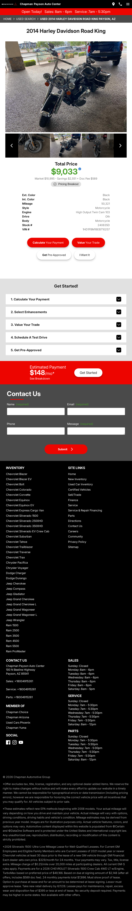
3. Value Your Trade (66, 320)
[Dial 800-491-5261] (120, 4)
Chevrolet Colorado (18, 485)
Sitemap (73, 542)
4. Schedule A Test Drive (66, 333)
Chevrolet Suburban (18, 532)
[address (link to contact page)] (113, 4)
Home (7, 18)
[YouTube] (21, 738)
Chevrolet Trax (15, 553)
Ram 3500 (12, 631)
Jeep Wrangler (15, 615)
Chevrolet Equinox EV (19, 500)
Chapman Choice (16, 707)
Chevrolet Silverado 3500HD (23, 521)
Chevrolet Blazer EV (18, 474)
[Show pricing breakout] (78, 168)
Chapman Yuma (16, 723)
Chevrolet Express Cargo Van (24, 506)
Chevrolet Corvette (17, 490)
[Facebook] (8, 738)
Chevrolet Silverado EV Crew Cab (26, 526)
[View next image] (120, 145)
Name (17, 399)
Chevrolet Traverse (17, 547)
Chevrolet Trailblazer (18, 542)
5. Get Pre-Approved (66, 346)
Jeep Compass (15, 584)
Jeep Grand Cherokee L (20, 599)
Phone (11, 419)
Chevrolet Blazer (16, 469)
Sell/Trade (74, 490)
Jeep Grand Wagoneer (20, 605)
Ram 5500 (12, 641)
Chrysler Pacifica (16, 558)
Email (77, 399)
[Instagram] (14, 738)
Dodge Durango (15, 573)
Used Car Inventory (80, 479)
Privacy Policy (76, 537)
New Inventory (77, 474)
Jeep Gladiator (15, 589)
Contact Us (75, 521)
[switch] (128, 4)
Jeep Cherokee (15, 579)
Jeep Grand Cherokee (19, 594)
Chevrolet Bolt (14, 479)
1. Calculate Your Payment (66, 295)
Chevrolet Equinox (17, 495)
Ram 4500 (12, 636)
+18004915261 (23, 676)
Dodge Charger (15, 568)
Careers (73, 526)
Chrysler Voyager (16, 563)
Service (72, 500)
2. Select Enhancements (66, 308)
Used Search (26, 18)
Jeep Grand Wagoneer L (21, 610)
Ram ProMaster (15, 646)
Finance (73, 495)
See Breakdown (40, 374)
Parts (71, 511)
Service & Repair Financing (84, 506)
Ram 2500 (12, 625)
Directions (74, 516)
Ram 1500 (12, 620)
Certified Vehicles (78, 485)
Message (79, 419)
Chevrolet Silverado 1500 (21, 511)
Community (75, 532)
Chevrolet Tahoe (16, 537)
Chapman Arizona (17, 712)
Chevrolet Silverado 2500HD (23, 516)
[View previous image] (11, 145)
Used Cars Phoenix (18, 718)
